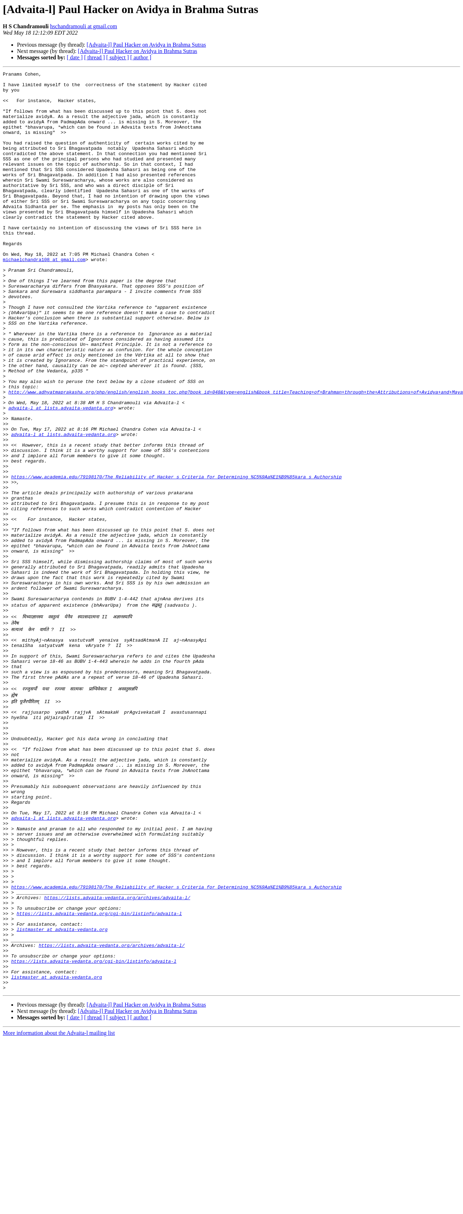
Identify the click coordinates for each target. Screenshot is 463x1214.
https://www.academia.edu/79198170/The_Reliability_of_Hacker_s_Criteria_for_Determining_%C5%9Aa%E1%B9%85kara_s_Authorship (176, 558)
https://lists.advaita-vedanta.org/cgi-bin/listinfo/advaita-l (99, 1073)
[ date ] (75, 57)
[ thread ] (94, 57)
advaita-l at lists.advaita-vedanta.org (60, 475)
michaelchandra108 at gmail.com (44, 297)
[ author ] (141, 57)
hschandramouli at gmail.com (83, 26)
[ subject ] (117, 57)
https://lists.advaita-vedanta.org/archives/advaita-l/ (117, 1054)
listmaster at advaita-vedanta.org (62, 1092)
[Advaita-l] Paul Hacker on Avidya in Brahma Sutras (146, 45)
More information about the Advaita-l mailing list (59, 1208)
